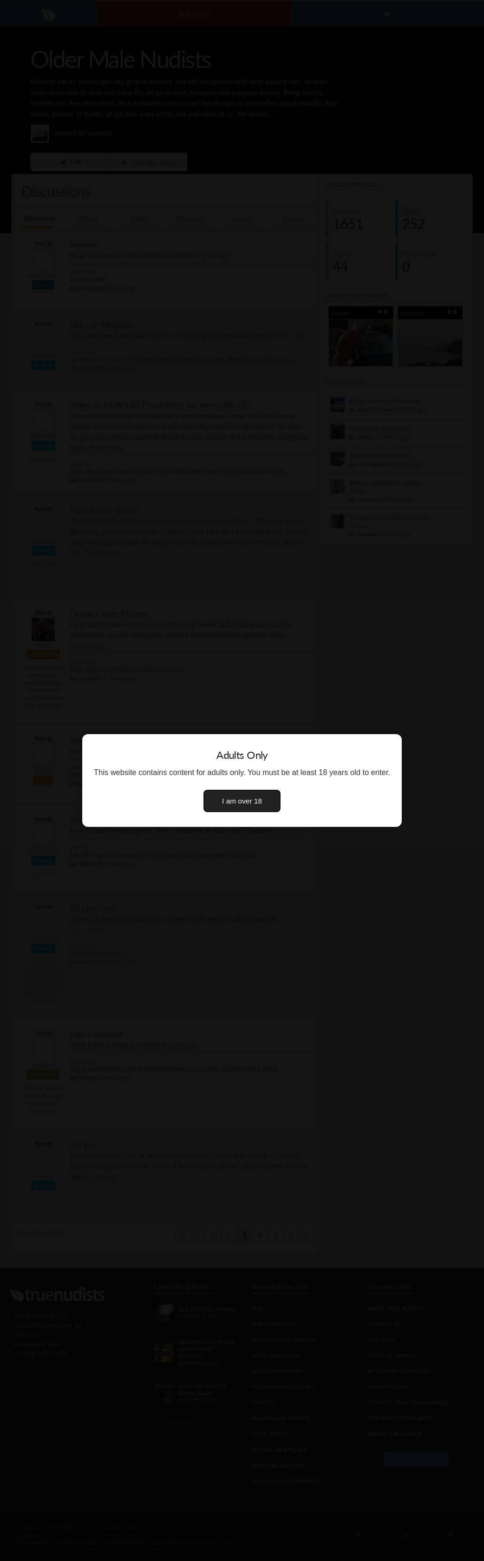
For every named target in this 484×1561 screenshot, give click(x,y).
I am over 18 (242, 801)
